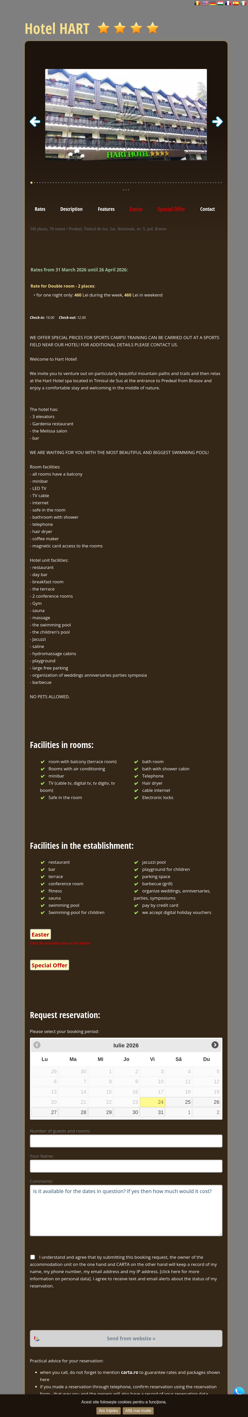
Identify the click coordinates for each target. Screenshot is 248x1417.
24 (161, 1102)
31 (161, 1112)
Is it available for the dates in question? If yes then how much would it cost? (126, 1210)
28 (83, 1112)
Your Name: (42, 1156)
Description (71, 208)
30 (135, 1112)
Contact (207, 208)
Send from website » (131, 1338)
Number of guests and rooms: (60, 1131)
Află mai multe (138, 1411)
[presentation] (69, 1310)
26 (216, 1102)
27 (54, 1112)
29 (109, 1112)
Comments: (41, 1181)
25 (188, 1102)
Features (106, 208)
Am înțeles (108, 1411)
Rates (40, 208)
